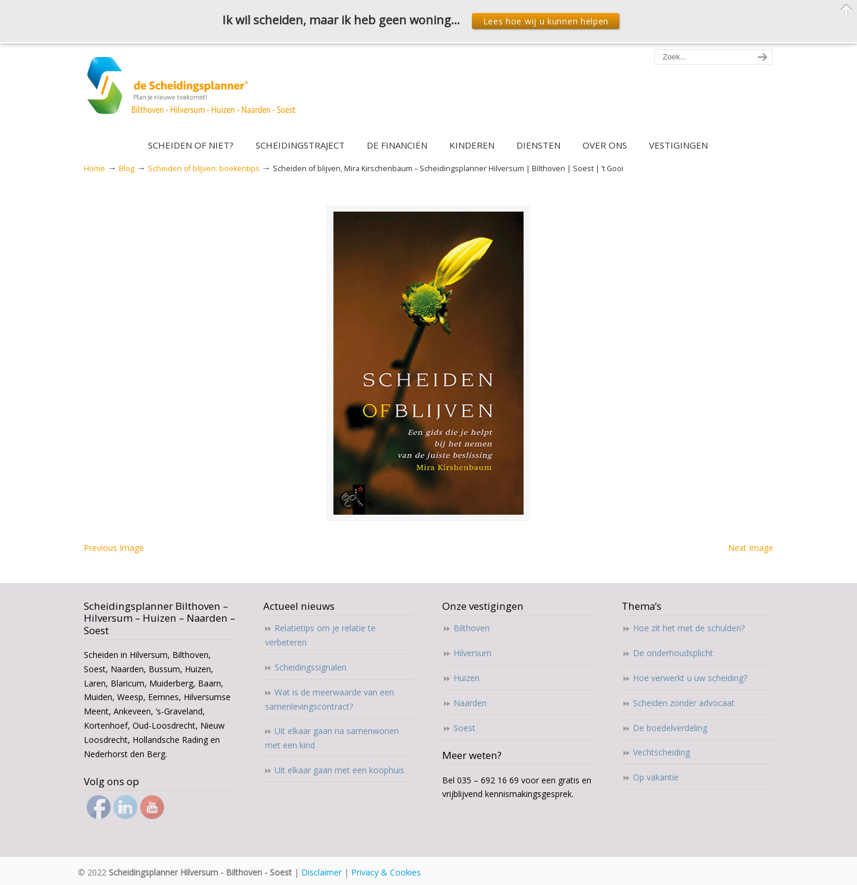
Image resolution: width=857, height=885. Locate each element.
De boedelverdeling (670, 727)
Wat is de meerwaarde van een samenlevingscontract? (329, 699)
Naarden (470, 702)
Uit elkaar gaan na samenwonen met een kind (332, 738)
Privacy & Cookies (386, 872)
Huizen (466, 678)
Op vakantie (656, 777)
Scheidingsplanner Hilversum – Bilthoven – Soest (195, 92)
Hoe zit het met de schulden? (689, 628)
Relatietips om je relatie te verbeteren (320, 635)
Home (94, 168)
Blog (126, 168)
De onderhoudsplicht (673, 653)
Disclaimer (321, 872)
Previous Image (114, 547)
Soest (464, 727)
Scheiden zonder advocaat (684, 702)
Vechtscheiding (661, 752)
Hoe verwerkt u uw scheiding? (690, 678)
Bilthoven (471, 628)
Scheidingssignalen (310, 667)
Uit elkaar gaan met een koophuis (339, 770)
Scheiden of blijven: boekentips (204, 168)
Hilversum (472, 653)
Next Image (750, 547)
